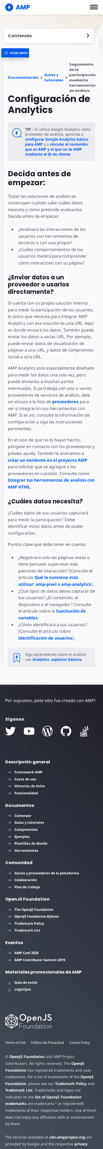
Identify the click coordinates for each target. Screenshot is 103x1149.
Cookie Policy (81, 1035)
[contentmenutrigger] (49, 36)
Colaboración (22, 873)
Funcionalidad (23, 786)
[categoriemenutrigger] (35, 52)
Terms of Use (15, 1035)
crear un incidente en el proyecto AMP (47, 460)
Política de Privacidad (48, 1035)
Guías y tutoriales (53, 77)
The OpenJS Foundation (30, 902)
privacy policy (84, 1130)
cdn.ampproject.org (66, 1123)
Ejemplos (19, 829)
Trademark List (24, 923)
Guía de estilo (22, 975)
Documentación (23, 77)
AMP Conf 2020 (23, 946)
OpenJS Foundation (26, 1049)
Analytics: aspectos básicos (56, 652)
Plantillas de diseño (27, 836)
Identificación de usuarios (45, 631)
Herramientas (23, 843)
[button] (94, 7)
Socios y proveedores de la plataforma (43, 866)
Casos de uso (22, 772)
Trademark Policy (26, 916)
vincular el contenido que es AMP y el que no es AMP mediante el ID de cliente (56, 149)
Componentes (23, 822)
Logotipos (19, 982)
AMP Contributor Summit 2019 (36, 953)
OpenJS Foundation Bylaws (33, 909)
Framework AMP (25, 765)
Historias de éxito (26, 779)
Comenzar (19, 808)
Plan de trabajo (24, 880)
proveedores (65, 402)
